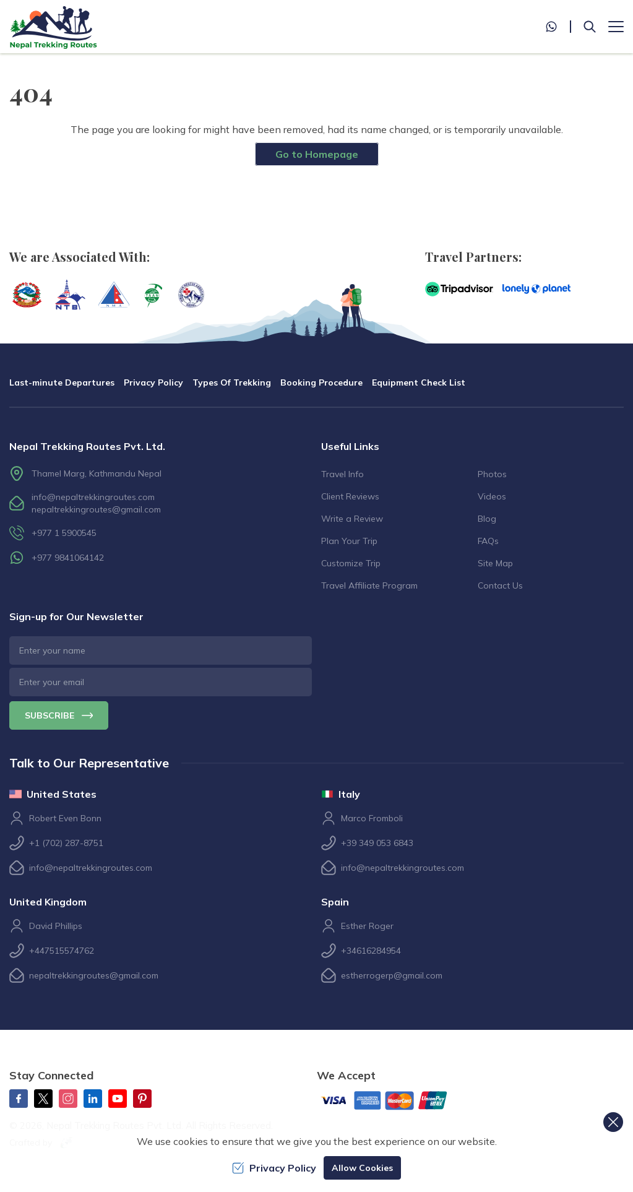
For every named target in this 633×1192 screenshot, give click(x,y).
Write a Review (352, 518)
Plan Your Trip (349, 540)
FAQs (488, 540)
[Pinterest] (142, 1098)
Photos (492, 474)
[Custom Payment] (394, 1101)
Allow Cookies (362, 1167)
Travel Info (342, 474)
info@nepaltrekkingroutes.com (93, 497)
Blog (487, 518)
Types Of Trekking (231, 382)
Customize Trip (351, 563)
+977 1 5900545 (64, 532)
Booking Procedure (321, 382)
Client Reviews (350, 496)
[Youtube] (117, 1098)
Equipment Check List (418, 382)
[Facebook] (18, 1098)
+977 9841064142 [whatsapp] (68, 557)
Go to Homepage (316, 154)
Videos (492, 496)
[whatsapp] (558, 26)
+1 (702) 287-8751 (66, 843)
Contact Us (500, 585)
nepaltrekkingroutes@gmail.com (96, 509)
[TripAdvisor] (459, 289)
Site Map (495, 563)
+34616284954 (371, 950)
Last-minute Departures (61, 382)
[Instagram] (68, 1098)
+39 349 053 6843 (377, 843)
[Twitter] (43, 1098)
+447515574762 (61, 950)
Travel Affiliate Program (369, 585)
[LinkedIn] (93, 1098)
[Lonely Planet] (536, 289)
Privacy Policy (153, 382)
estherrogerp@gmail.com (391, 975)
